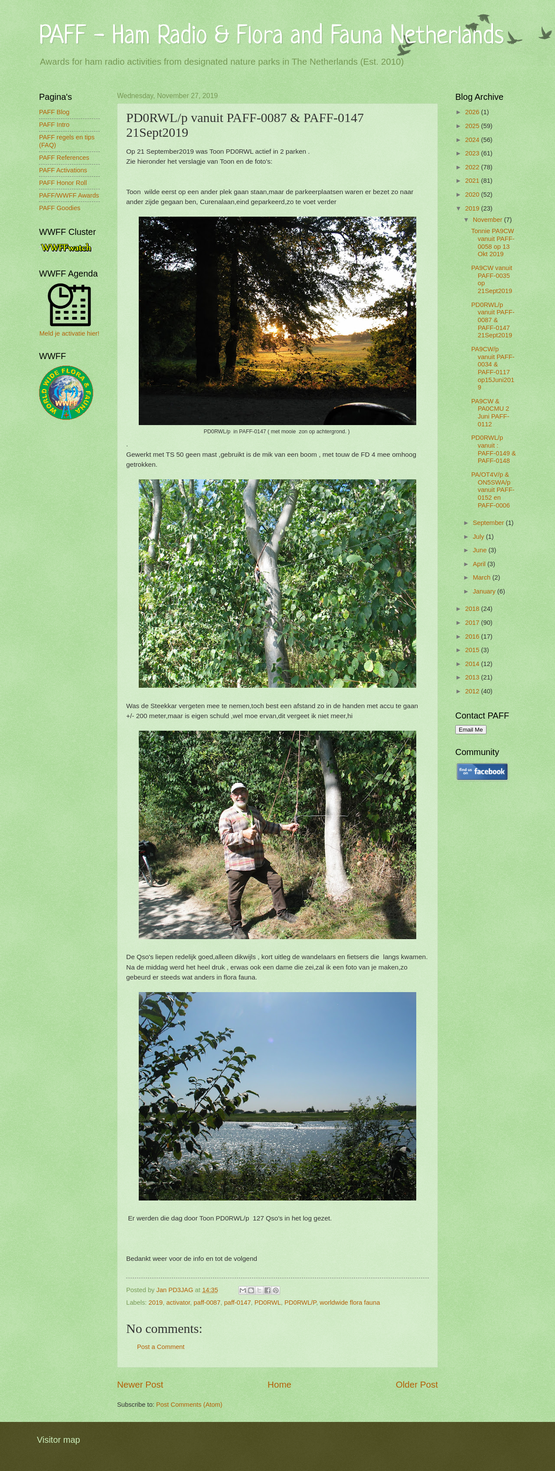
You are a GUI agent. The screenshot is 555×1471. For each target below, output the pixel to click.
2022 (473, 167)
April (480, 564)
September (489, 522)
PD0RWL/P (300, 1302)
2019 (156, 1302)
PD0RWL (268, 1302)
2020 (473, 194)
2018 (473, 608)
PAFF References (64, 157)
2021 (473, 180)
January (485, 591)
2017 (473, 622)
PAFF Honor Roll (63, 182)
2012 (473, 691)
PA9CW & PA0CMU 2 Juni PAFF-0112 (490, 413)
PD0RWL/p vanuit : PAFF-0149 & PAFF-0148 (493, 449)
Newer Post (140, 1384)
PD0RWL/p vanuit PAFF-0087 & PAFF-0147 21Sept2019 (493, 320)
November (488, 219)
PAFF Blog (54, 112)
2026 (473, 112)
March (482, 577)
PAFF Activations (63, 170)
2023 (473, 153)
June (480, 550)
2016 (473, 636)
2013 (473, 677)
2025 (473, 125)
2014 (473, 663)
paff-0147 (237, 1302)
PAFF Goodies (59, 207)
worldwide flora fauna (350, 1302)
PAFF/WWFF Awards (69, 195)
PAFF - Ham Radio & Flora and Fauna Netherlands (271, 36)
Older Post (417, 1384)
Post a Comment (161, 1346)
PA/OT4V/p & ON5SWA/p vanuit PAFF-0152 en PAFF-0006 (493, 490)
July (479, 536)
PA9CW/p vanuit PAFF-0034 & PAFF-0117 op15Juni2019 (493, 368)
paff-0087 (207, 1302)
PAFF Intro (54, 124)
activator (178, 1302)
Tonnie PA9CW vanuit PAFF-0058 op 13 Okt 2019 (493, 242)
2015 (473, 649)
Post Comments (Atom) (189, 1404)
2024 (473, 139)
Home (279, 1384)
